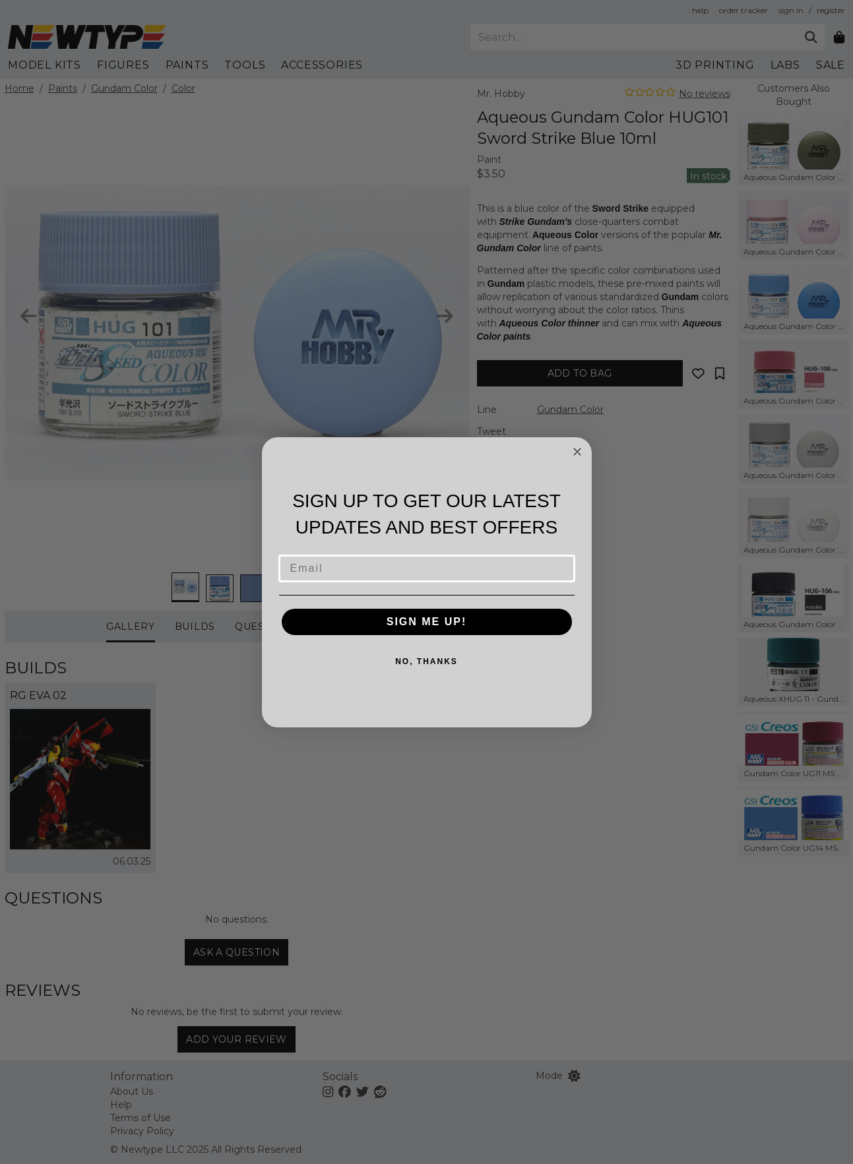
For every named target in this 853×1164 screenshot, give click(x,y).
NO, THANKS (426, 661)
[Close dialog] (577, 452)
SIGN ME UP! (427, 621)
